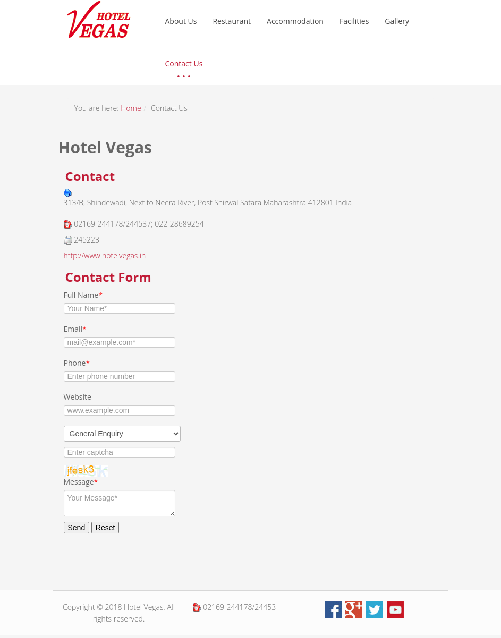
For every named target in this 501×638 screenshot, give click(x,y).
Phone (77, 363)
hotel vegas (98, 19)
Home (131, 108)
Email (75, 329)
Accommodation (295, 21)
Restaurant (232, 21)
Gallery (397, 21)
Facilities (354, 21)
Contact (90, 176)
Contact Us (184, 63)
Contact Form (108, 277)
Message (81, 482)
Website (77, 397)
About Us (181, 21)
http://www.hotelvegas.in (105, 256)
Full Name (83, 295)
